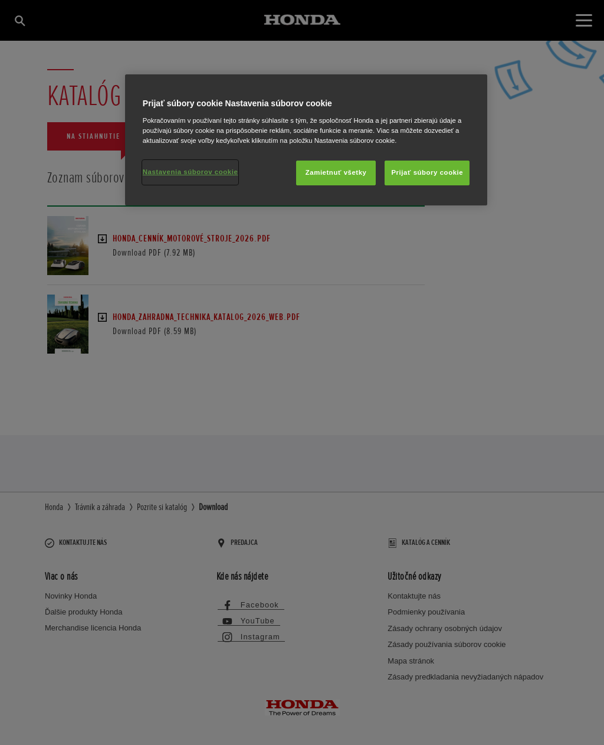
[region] (306, 139)
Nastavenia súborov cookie (190, 171)
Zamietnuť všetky (336, 172)
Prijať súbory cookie (427, 172)
